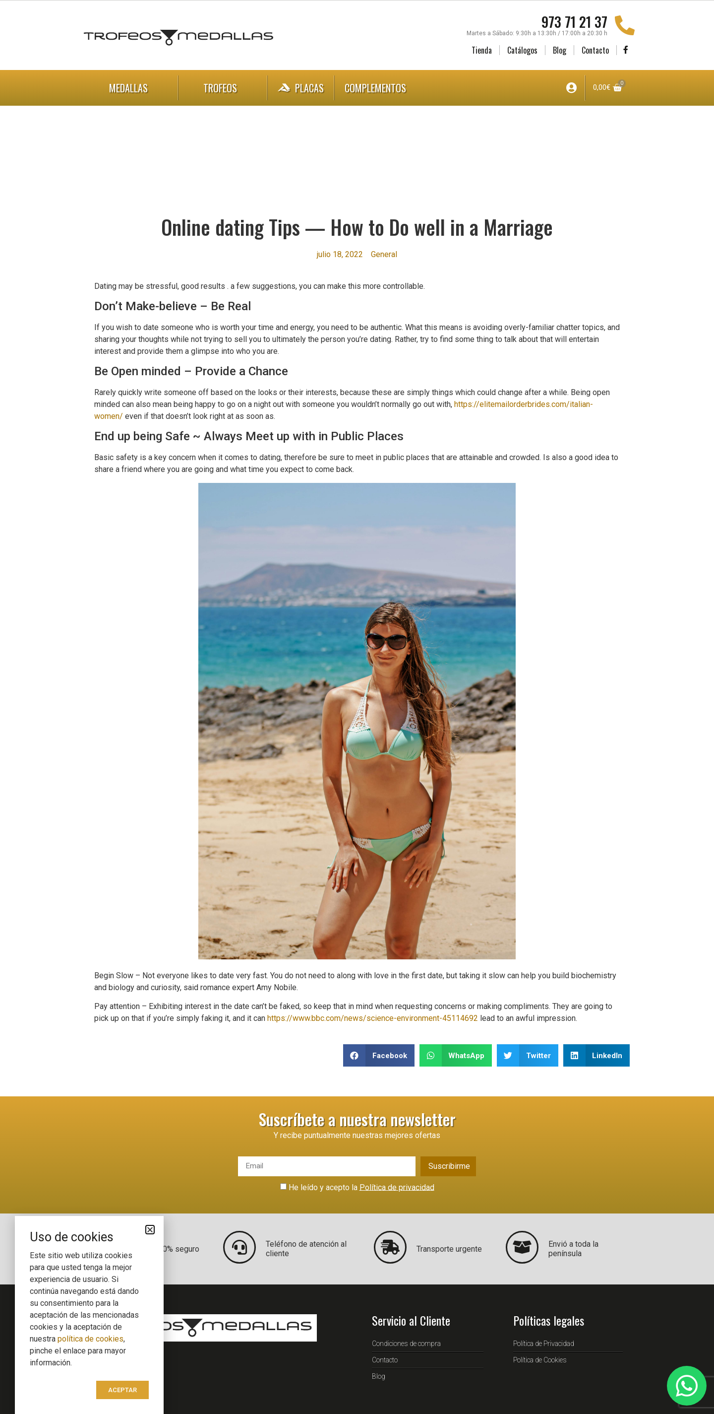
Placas (301, 87)
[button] (379, 1055)
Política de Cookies (540, 1360)
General (384, 254)
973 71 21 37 (574, 21)
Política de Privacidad (543, 1343)
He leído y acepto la (361, 1187)
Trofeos (222, 88)
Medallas (131, 88)
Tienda (482, 50)
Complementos (385, 88)
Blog (559, 50)
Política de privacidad (396, 1187)
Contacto (595, 50)
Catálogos (522, 50)
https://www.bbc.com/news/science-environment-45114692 (372, 1018)
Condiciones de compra (406, 1343)
